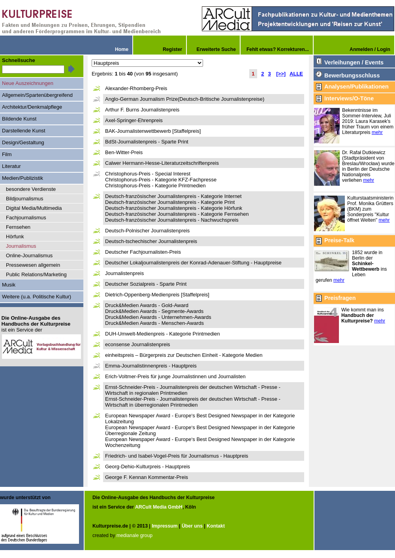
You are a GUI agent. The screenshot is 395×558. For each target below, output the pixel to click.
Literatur (11, 166)
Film (7, 154)
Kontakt (216, 526)
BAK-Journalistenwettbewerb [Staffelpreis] (153, 131)
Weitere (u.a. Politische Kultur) (36, 297)
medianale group (134, 535)
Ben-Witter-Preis (124, 152)
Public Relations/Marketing (36, 274)
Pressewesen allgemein (33, 265)
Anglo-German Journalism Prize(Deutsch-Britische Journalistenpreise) (184, 99)
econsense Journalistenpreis (137, 344)
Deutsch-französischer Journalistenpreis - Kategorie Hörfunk (173, 208)
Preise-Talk (339, 240)
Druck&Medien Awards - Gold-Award (146, 305)
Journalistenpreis (124, 273)
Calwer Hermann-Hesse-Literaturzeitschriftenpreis (162, 163)
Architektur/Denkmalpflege (32, 107)
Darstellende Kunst (23, 131)
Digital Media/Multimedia (34, 208)
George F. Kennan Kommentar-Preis (146, 477)
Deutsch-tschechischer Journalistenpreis (151, 241)
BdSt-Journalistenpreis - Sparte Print (146, 142)
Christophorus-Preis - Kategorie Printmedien (155, 186)
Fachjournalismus (26, 218)
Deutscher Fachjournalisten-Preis (143, 252)
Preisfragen (340, 298)
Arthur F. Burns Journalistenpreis (142, 110)
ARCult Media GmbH (158, 507)
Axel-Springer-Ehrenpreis (134, 120)
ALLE (296, 74)
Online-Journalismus (29, 255)
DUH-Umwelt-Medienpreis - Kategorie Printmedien (162, 334)
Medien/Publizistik (22, 178)
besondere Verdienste (31, 189)
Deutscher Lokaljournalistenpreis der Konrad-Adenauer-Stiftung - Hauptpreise (193, 263)
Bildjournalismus (24, 199)
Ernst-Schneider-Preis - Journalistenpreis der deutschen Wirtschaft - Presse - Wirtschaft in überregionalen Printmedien (192, 402)
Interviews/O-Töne (349, 98)
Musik (8, 285)
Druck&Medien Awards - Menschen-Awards (154, 323)
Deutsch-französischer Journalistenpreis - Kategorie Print (170, 202)
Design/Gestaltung (23, 142)
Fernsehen (18, 227)
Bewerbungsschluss (352, 75)
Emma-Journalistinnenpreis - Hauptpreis (151, 366)
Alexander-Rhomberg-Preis (136, 88)
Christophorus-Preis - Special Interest (147, 174)
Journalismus (21, 246)
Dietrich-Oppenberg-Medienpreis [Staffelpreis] (157, 295)
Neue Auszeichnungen (27, 83)
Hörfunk (15, 236)
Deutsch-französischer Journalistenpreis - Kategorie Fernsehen (177, 214)
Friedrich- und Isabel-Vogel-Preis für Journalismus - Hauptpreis (176, 456)
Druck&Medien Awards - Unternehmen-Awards (158, 317)
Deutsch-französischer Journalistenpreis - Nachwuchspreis (172, 220)
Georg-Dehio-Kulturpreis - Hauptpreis (147, 466)
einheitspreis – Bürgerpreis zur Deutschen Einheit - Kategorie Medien (183, 355)
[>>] (281, 74)
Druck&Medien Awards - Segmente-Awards (154, 311)
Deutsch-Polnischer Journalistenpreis (147, 231)
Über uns (192, 526)
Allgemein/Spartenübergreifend (37, 95)
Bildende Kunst (19, 119)
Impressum (164, 526)
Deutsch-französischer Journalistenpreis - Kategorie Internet (173, 196)
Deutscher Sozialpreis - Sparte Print (145, 284)
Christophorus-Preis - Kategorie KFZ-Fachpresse (160, 180)
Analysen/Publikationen (356, 86)
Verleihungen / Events (354, 62)
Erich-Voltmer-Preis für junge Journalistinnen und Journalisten (175, 376)
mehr (377, 132)
